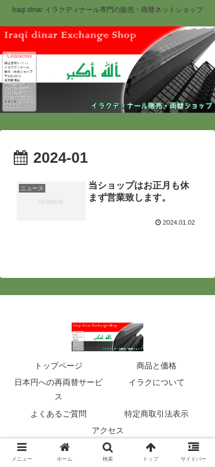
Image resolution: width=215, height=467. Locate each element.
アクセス (108, 430)
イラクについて (156, 382)
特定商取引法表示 (156, 413)
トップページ (58, 365)
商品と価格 (156, 365)
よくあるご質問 (58, 413)
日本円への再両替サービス (58, 389)
